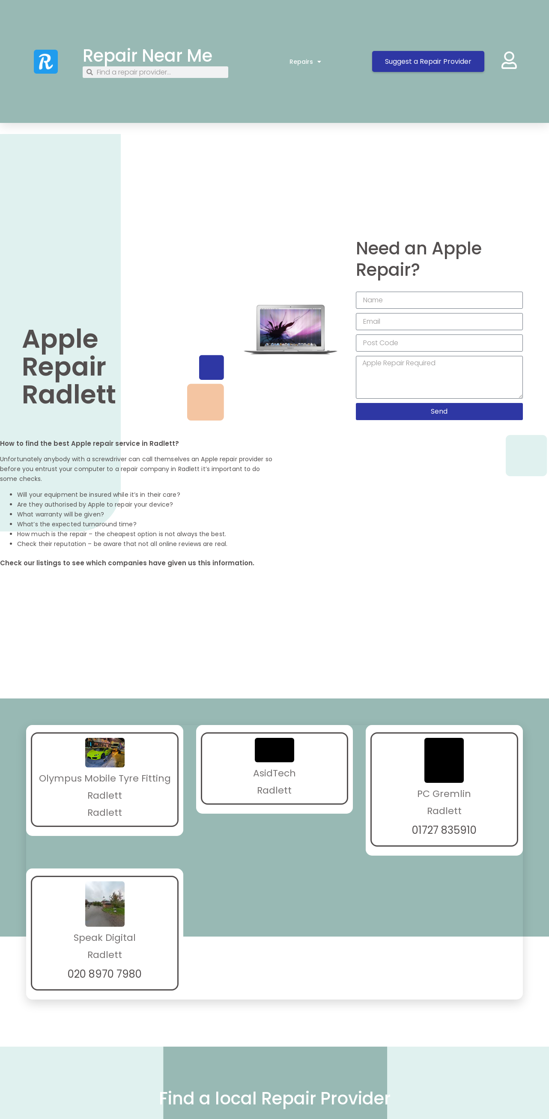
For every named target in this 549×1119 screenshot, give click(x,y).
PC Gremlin (444, 793)
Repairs (305, 62)
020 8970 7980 (105, 974)
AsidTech (274, 773)
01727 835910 (444, 830)
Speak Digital (105, 937)
